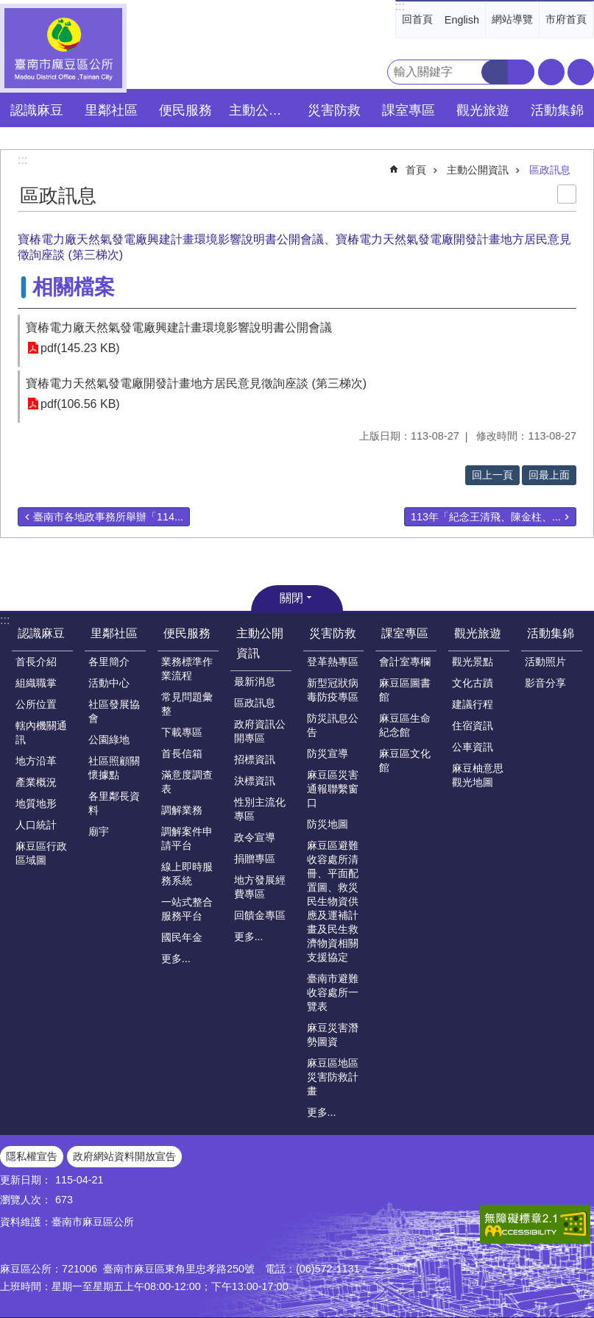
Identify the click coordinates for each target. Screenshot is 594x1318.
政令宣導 (254, 837)
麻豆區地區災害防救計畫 (332, 1077)
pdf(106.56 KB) (80, 404)
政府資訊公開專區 (260, 731)
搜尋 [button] (494, 72)
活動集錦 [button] (557, 110)
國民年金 (181, 937)
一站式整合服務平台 (187, 909)
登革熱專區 (332, 661)
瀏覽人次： (26, 1200)
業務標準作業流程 (187, 668)
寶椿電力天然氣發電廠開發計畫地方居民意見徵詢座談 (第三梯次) (196, 383)
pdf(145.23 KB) (80, 348)
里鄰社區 (114, 633)
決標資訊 (254, 781)
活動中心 (109, 683)
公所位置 (36, 704)
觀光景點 (472, 661)
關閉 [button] (291, 598)
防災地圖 (327, 824)
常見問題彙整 (187, 704)
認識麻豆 (41, 633)
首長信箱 (181, 753)
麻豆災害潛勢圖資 (332, 1034)
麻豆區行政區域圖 (41, 853)
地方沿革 (36, 761)
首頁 (416, 170)
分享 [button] (581, 72)
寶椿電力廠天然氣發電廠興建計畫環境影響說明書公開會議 (179, 327)
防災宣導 (327, 753)
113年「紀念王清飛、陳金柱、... (486, 517)
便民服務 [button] (185, 110)
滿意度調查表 (187, 782)
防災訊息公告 (332, 725)
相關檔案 (73, 287)
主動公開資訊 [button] (262, 110)
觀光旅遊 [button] (482, 110)
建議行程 (472, 704)
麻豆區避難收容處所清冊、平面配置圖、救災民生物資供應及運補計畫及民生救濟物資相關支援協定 (332, 901)
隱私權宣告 (31, 1156)
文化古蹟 (472, 683)
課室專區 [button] (408, 110)
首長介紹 (36, 661)
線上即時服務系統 (187, 874)
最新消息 (254, 681)
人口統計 (36, 825)
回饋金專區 (260, 915)
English (462, 20)
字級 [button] (551, 72)
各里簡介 (109, 661)
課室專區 (404, 633)
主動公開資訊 (478, 170)
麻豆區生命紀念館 (405, 725)
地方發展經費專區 (260, 887)
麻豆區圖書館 (405, 690)
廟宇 (98, 831)
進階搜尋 (521, 72)
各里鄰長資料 (114, 803)
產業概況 (36, 782)
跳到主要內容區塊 (7, 7)
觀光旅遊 (477, 633)
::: (400, 6)
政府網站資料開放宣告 (124, 1156)
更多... (176, 958)
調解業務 (181, 810)
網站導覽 (512, 19)
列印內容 (566, 194)
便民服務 (187, 633)
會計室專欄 (405, 661)
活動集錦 (550, 633)
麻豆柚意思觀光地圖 (477, 775)
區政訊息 (549, 170)
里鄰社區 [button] (111, 110)
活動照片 (545, 661)
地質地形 (36, 803)
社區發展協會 (114, 711)
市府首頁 (566, 19)
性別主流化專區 (260, 809)
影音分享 (545, 683)
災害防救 (332, 633)
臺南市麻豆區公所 (63, 48)
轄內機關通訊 (41, 732)
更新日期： (26, 1180)
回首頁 (417, 19)
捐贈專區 (254, 858)
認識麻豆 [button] (36, 110)
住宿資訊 (472, 725)
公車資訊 (472, 747)
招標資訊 (254, 759)
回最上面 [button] (549, 475)
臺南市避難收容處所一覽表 (332, 992)
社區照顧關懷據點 (114, 768)
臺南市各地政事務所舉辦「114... (108, 517)
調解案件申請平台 (187, 838)
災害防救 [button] (334, 110)
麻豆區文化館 (405, 760)
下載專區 (181, 732)
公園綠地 (109, 739)
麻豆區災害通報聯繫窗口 (332, 789)
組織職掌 (36, 683)
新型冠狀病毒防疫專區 (332, 690)
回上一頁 (492, 475)
